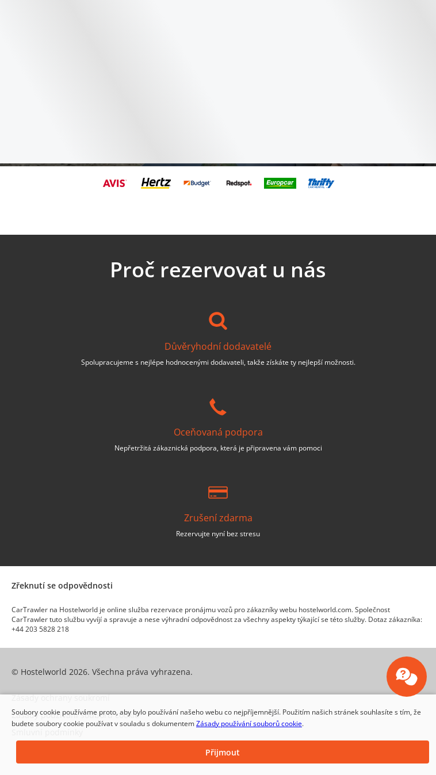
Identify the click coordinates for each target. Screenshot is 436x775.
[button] (222, 751)
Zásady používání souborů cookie (249, 723)
